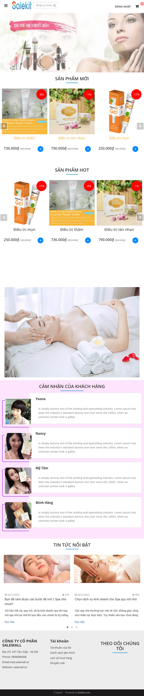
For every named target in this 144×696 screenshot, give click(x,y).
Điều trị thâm (24, 138)
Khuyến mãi (57, 663)
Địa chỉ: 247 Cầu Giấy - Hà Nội (20, 652)
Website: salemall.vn (14, 667)
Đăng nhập (123, 6)
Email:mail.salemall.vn (15, 662)
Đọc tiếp (9, 621)
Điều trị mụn (119, 138)
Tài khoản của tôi (60, 647)
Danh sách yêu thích (62, 652)
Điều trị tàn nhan (72, 138)
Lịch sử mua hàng (61, 658)
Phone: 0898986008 (14, 657)
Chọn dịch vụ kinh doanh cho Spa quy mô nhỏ (106, 599)
